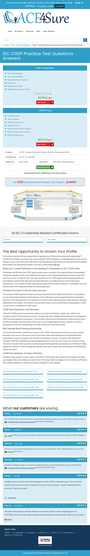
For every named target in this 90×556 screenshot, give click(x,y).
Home (10, 31)
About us (56, 533)
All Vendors (19, 31)
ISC (12, 45)
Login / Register (49, 31)
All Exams (30, 533)
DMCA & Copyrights (13, 535)
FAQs (38, 31)
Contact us (43, 533)
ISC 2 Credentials (23, 45)
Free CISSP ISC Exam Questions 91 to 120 (66, 379)
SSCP (8, 239)
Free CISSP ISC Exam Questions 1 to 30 (21, 371)
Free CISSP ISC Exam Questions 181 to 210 (22, 395)
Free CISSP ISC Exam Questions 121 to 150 (22, 387)
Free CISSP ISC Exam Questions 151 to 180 (66, 387)
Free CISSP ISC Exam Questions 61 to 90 (22, 379)
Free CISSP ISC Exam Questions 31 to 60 (66, 371)
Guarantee (30, 31)
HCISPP (53, 239)
